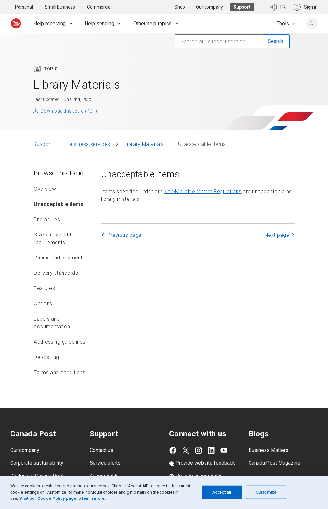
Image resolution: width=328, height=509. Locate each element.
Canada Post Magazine (274, 463)
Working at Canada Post (36, 476)
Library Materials (144, 144)
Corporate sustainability (36, 463)
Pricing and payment (58, 258)
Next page (277, 235)
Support (43, 144)
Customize (266, 492)
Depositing (46, 357)
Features (44, 288)
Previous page (124, 235)
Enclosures (47, 219)
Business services (89, 144)
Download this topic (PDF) (69, 110)
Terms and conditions (59, 372)
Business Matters (268, 450)
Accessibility (104, 476)
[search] (312, 23)
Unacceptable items (58, 204)
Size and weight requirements (52, 238)
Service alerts (105, 463)
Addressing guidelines (60, 342)
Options (43, 304)
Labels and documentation (52, 323)
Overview (45, 189)
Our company (24, 450)
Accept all (221, 492)
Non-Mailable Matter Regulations (203, 191)
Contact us (101, 450)
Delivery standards (56, 273)
